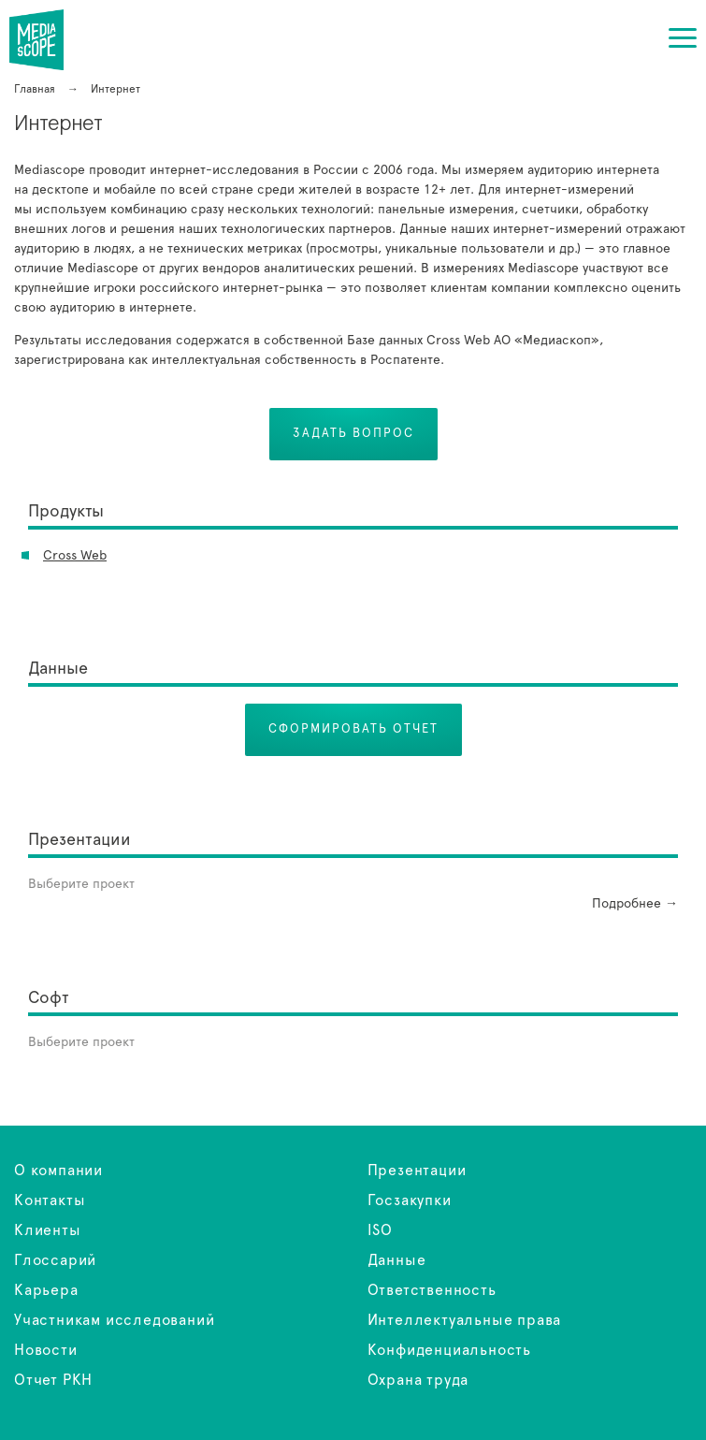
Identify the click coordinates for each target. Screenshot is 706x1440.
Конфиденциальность (449, 1350)
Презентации (417, 1170)
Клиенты (47, 1230)
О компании (58, 1170)
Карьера (46, 1290)
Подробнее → (635, 903)
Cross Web (75, 555)
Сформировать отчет (353, 729)
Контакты (49, 1200)
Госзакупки (409, 1200)
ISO (380, 1230)
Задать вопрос (353, 434)
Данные (396, 1260)
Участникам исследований (114, 1320)
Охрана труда (418, 1380)
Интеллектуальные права (464, 1320)
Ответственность (432, 1290)
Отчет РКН (53, 1380)
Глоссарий (55, 1260)
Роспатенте (405, 360)
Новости (46, 1350)
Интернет (48, 39)
